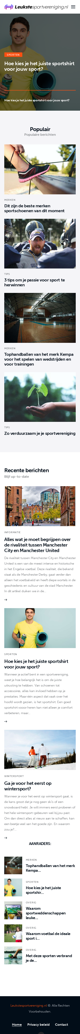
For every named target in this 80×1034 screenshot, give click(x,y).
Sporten (13, 54)
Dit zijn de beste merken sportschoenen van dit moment (34, 208)
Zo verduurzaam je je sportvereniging (40, 433)
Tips (7, 274)
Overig (31, 902)
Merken (9, 199)
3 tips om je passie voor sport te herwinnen (34, 282)
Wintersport (14, 776)
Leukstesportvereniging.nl (28, 1005)
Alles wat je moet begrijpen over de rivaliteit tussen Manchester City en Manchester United (37, 545)
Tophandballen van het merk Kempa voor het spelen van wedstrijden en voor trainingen (38, 359)
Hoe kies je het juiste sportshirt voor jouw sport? (39, 66)
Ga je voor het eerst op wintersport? (27, 786)
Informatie (12, 532)
